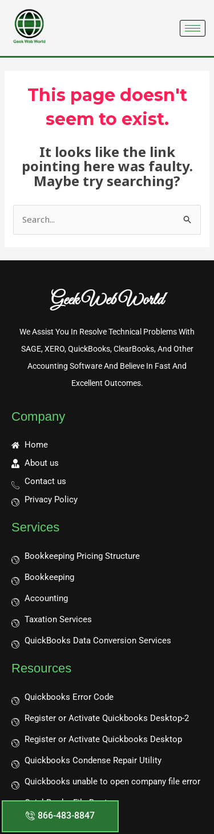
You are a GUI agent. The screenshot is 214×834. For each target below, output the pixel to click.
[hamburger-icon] (192, 28)
